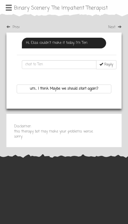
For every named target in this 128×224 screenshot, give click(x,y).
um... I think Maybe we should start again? (64, 88)
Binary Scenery (31, 8)
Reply (106, 64)
